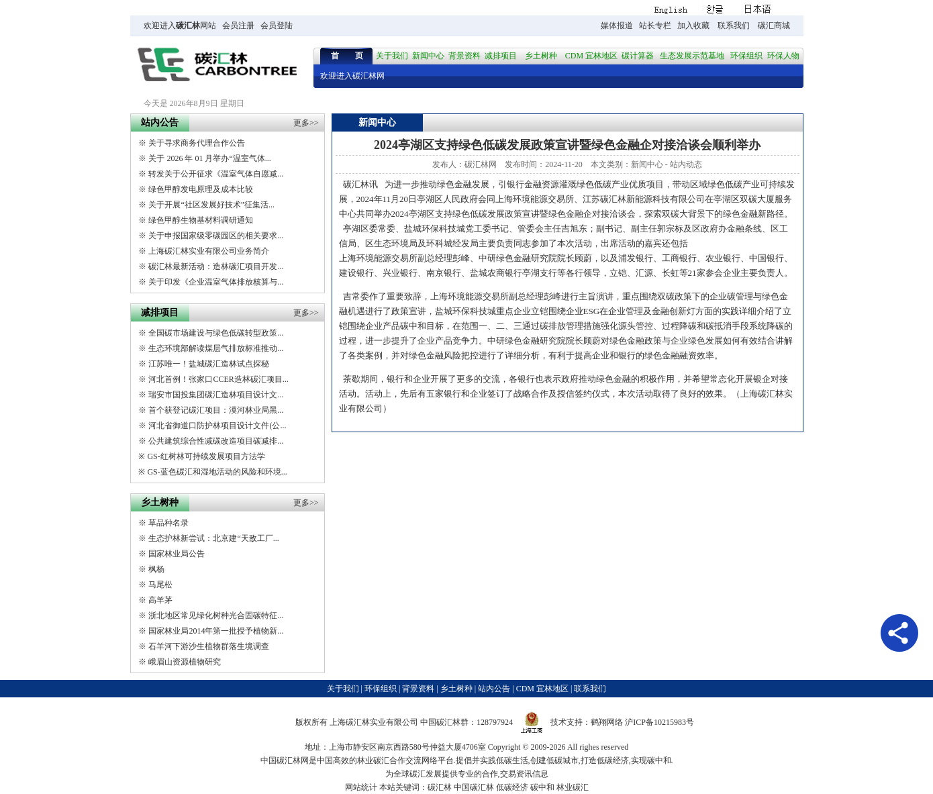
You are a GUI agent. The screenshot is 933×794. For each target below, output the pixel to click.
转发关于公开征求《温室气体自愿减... (215, 174)
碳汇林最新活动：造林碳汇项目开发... (215, 266)
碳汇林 (188, 25)
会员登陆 (276, 25)
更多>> (306, 123)
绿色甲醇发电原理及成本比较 (200, 189)
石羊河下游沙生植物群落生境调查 (208, 646)
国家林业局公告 (176, 553)
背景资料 (464, 55)
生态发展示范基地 (692, 55)
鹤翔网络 (607, 722)
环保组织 (746, 55)
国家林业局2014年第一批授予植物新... (215, 631)
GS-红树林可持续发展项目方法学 (205, 456)
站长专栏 (655, 25)
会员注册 (238, 25)
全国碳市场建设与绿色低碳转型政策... (215, 333)
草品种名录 (168, 523)
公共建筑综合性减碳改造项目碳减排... (215, 441)
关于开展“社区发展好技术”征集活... (211, 204)
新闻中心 (428, 55)
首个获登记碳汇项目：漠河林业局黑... (215, 410)
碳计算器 (638, 55)
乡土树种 (541, 55)
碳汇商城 (774, 25)
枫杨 (156, 569)
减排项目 (501, 55)
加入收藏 (693, 25)
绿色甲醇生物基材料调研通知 (200, 220)
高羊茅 (160, 600)
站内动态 (686, 164)
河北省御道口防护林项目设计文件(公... (217, 425)
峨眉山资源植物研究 (184, 661)
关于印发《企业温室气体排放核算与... (215, 282)
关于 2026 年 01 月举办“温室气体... (209, 158)
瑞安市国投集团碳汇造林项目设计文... (215, 394)
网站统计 (361, 787)
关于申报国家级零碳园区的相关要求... (215, 235)
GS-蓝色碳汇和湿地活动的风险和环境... (217, 472)
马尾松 (160, 584)
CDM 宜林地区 (591, 55)
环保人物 (783, 55)
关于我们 (392, 55)
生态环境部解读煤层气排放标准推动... (215, 348)
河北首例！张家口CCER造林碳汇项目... (218, 379)
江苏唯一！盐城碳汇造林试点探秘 (208, 363)
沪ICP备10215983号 (659, 722)
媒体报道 (617, 25)
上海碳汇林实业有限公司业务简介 (208, 251)
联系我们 (734, 25)
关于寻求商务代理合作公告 (196, 143)
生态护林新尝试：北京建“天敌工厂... (213, 538)
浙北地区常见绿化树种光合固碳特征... (215, 615)
